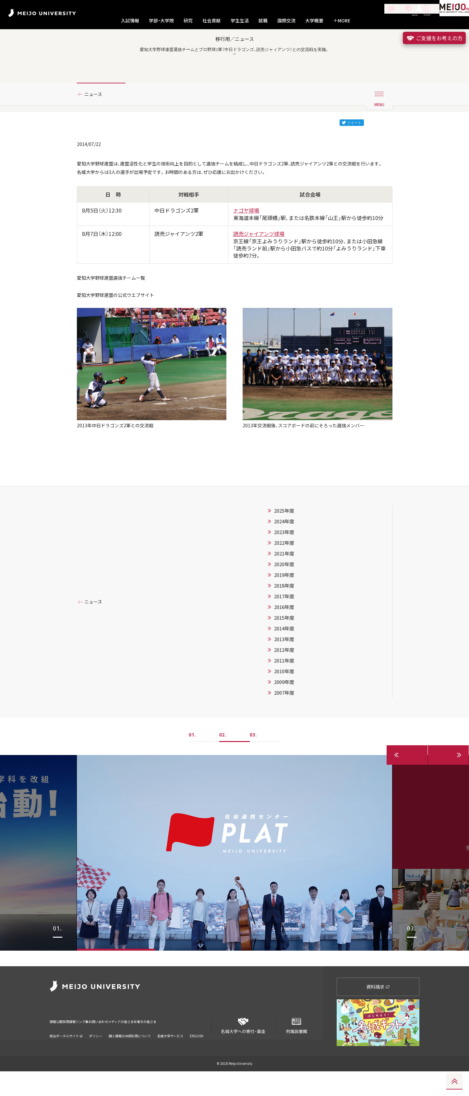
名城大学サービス (170, 1052)
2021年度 (284, 593)
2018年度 (284, 625)
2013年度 (284, 679)
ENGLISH (196, 1052)
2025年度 (284, 550)
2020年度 (284, 604)
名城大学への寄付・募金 (243, 1047)
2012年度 (284, 689)
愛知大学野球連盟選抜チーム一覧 (116, 310)
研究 (188, 21)
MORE (341, 21)
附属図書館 (296, 1047)
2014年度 (284, 668)
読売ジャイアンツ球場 (258, 266)
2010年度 (284, 711)
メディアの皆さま (163, 1042)
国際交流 (286, 21)
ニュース (96, 114)
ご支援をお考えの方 (434, 38)
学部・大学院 (161, 21)
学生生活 (240, 21)
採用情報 (80, 1042)
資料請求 (378, 1011)
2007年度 (284, 732)
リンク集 (102, 1042)
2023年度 (284, 572)
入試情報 (130, 21)
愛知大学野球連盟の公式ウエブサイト (121, 330)
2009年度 (284, 721)
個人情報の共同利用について (130, 1052)
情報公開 (58, 1042)
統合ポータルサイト (66, 1052)
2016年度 (284, 647)
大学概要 (314, 21)
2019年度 (284, 614)
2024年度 (284, 561)
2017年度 (284, 636)
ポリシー (95, 1052)
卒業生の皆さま (199, 1042)
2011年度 (284, 700)
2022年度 (284, 582)
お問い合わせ (128, 1042)
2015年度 (284, 657)
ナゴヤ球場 (246, 243)
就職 (263, 21)
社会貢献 (211, 21)
